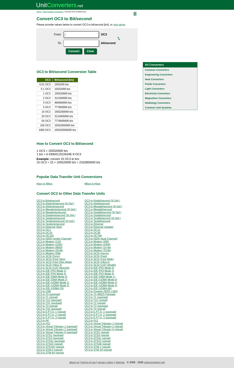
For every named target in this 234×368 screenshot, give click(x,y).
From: (58, 34)
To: (60, 43)
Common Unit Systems (158, 107)
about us (74, 362)
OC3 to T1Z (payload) (49, 300)
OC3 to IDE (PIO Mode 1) (51, 270)
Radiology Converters (157, 102)
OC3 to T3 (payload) (96, 306)
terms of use (88, 362)
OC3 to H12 (43, 323)
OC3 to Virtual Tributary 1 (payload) (57, 326)
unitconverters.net (154, 362)
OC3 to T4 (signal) (95, 309)
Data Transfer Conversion (53, 12)
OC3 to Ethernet (93, 224)
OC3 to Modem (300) (96, 241)
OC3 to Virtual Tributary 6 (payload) (57, 332)
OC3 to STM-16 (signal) (98, 349)
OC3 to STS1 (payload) (50, 335)
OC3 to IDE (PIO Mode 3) (51, 273)
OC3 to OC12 (92, 230)
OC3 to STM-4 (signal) (50, 349)
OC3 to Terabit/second (97, 221)
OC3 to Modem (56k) (49, 253)
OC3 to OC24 (44, 232)
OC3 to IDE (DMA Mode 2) (52, 279)
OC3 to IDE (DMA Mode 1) (99, 276)
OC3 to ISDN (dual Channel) (100, 238)
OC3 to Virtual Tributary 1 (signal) (103, 323)
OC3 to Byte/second (48, 200)
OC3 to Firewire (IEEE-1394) (101, 291)
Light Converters (154, 88)
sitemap (120, 362)
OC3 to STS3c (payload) (51, 341)
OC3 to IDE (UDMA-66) (98, 288)
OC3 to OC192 (45, 235)
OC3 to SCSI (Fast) (95, 256)
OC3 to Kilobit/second (97, 203)
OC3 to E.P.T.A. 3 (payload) (100, 317)
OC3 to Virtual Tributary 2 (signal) (103, 326)
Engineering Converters (159, 74)
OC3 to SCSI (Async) (96, 253)
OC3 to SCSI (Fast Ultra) (51, 259)
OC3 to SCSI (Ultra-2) (97, 262)
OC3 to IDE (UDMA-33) (50, 288)
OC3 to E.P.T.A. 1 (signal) (51, 311)
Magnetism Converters (158, 98)
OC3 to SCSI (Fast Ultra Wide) (54, 262)
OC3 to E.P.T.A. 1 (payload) (100, 311)
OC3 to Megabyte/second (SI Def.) (56, 209)
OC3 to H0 (43, 320)
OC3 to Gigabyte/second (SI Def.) (56, 215)
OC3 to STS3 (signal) (96, 335)
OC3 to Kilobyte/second (50, 206)
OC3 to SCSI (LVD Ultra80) (100, 265)
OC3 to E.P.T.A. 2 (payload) (100, 314)
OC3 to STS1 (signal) (96, 332)
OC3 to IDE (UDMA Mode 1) (53, 282)
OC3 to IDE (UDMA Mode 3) (53, 285)
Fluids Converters (155, 84)
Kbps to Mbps (44, 183)
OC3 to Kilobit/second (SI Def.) (102, 200)
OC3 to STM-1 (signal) (97, 347)
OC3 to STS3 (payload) (50, 338)
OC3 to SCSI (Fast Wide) (99, 259)
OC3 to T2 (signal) (95, 303)
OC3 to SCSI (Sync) (48, 256)
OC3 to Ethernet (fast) (49, 227)
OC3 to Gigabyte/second (51, 218)
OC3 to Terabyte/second (51, 224)
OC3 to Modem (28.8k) (50, 250)
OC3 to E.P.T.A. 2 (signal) (51, 314)
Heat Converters (154, 79)
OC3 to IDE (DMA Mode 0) (52, 276)
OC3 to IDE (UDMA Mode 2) (100, 282)
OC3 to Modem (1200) (49, 244)
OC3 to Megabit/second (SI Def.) (103, 206)
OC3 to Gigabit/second (97, 215)
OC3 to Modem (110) (49, 241)
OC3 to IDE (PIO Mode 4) (99, 273)
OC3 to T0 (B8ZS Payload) (100, 294)
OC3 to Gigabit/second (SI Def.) (102, 212)
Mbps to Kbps (92, 183)
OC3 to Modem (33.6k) (97, 250)
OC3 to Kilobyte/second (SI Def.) (55, 203)
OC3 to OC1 (44, 230)
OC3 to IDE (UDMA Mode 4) (100, 285)
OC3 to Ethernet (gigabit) (98, 227)
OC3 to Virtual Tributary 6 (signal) (103, 329)
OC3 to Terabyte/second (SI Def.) (56, 221)
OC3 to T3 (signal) (47, 306)
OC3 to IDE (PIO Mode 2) (99, 270)
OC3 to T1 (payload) (96, 297)
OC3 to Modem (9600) (49, 247)
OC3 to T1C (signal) (96, 300)
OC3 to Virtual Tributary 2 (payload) (57, 329)
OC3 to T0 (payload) (48, 294)
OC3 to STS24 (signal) (50, 344)
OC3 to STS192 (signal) (50, 347)
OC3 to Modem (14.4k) (97, 247)
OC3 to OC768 (93, 235)
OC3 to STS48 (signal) (97, 344)
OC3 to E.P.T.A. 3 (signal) (51, 317)
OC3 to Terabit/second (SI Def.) (102, 218)
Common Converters (157, 69)
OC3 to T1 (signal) (47, 297)
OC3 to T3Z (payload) (49, 309)
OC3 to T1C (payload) (49, 303)
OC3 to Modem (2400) (97, 244)
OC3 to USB (44, 291)
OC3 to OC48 (92, 232)
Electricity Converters (157, 93)
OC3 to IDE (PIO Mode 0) (99, 268)
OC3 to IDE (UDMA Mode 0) (100, 279)
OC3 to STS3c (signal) (97, 338)
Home (39, 12)
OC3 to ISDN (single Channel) (54, 238)
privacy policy (105, 362)
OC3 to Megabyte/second (51, 212)
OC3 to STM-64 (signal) (50, 352)
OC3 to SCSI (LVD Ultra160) (53, 268)
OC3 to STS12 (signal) (97, 341)
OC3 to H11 (91, 320)
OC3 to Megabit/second (98, 209)
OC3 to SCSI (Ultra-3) (49, 265)
